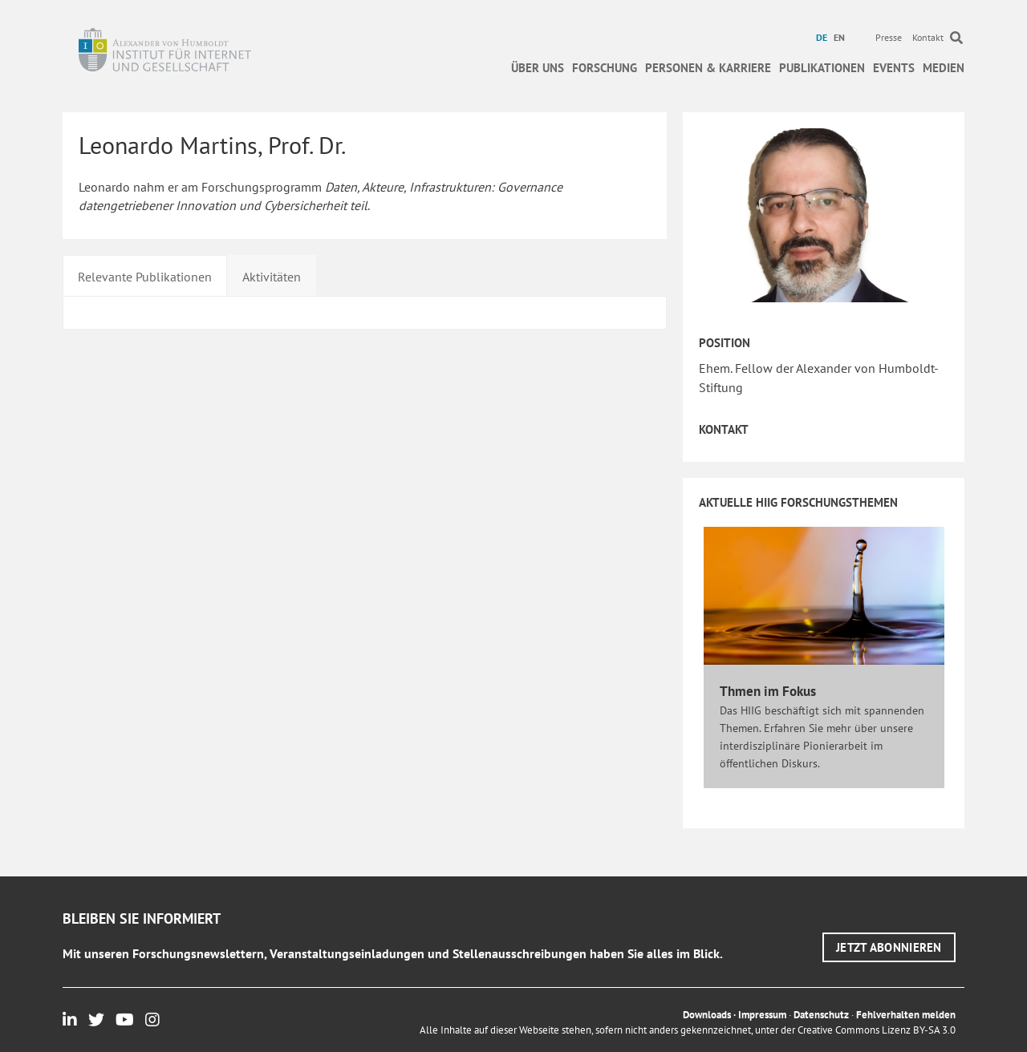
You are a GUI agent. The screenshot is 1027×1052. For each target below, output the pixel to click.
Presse (888, 37)
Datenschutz (821, 1015)
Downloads (707, 1015)
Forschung (604, 67)
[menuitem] (823, 37)
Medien (943, 67)
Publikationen (822, 67)
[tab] (145, 275)
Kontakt (928, 37)
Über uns (537, 67)
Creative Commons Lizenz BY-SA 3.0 (877, 1030)
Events (894, 67)
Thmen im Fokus (768, 691)
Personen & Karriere (708, 67)
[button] (889, 947)
